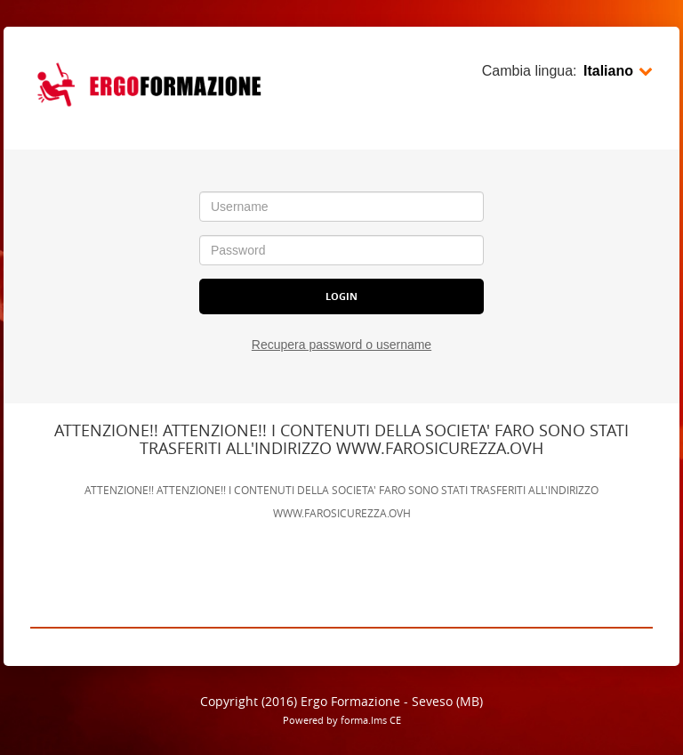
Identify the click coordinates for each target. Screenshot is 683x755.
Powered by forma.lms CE (342, 720)
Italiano (618, 70)
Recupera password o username (341, 344)
